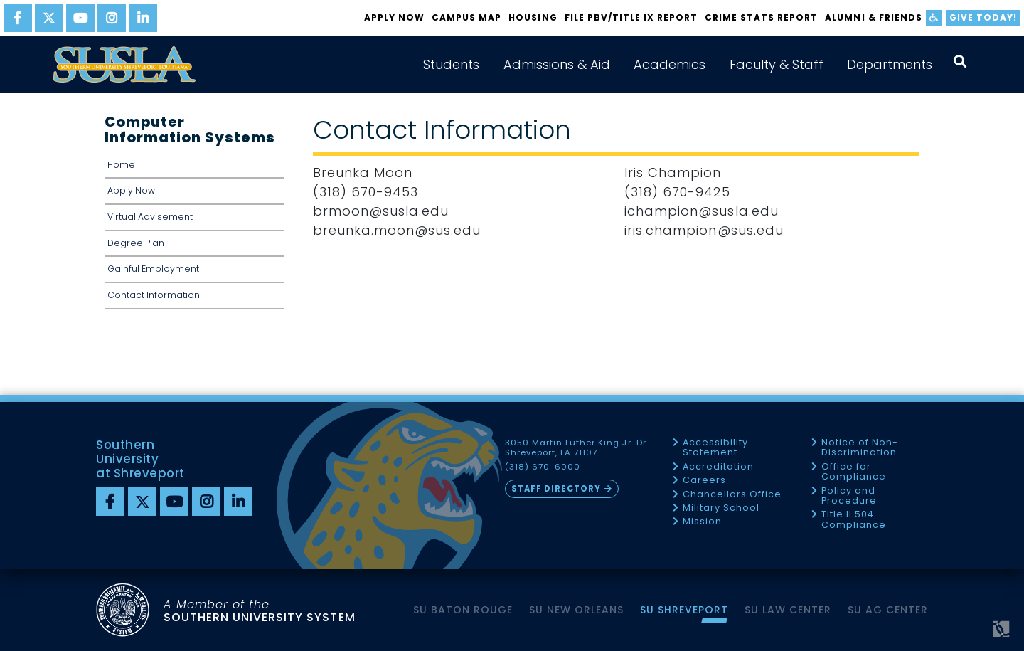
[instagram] (111, 18)
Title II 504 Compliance (853, 519)
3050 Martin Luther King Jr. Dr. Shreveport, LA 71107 (577, 448)
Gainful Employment (153, 269)
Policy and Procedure (849, 496)
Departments (889, 64)
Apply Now (394, 17)
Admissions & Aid (556, 64)
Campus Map (466, 17)
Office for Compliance (853, 472)
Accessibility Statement (715, 448)
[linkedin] (143, 18)
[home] (124, 64)
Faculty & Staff (776, 64)
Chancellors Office (732, 494)
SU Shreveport (684, 610)
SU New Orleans (576, 610)
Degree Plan (135, 243)
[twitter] (49, 18)
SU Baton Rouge (463, 610)
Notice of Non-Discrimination (859, 448)
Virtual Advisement (150, 217)
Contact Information (153, 295)
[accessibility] (934, 18)
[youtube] (80, 18)
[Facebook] (110, 501)
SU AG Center (888, 610)
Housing (532, 17)
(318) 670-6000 (542, 467)
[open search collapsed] (960, 61)
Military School (721, 508)
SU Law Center (788, 610)
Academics (669, 64)
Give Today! (983, 17)
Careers (704, 480)
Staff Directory (556, 488)
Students (451, 64)
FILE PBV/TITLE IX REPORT (631, 17)
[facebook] (18, 18)
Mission (702, 522)
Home (121, 165)
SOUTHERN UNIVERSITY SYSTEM (260, 610)
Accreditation (718, 467)
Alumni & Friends (873, 17)
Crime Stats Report (761, 17)
